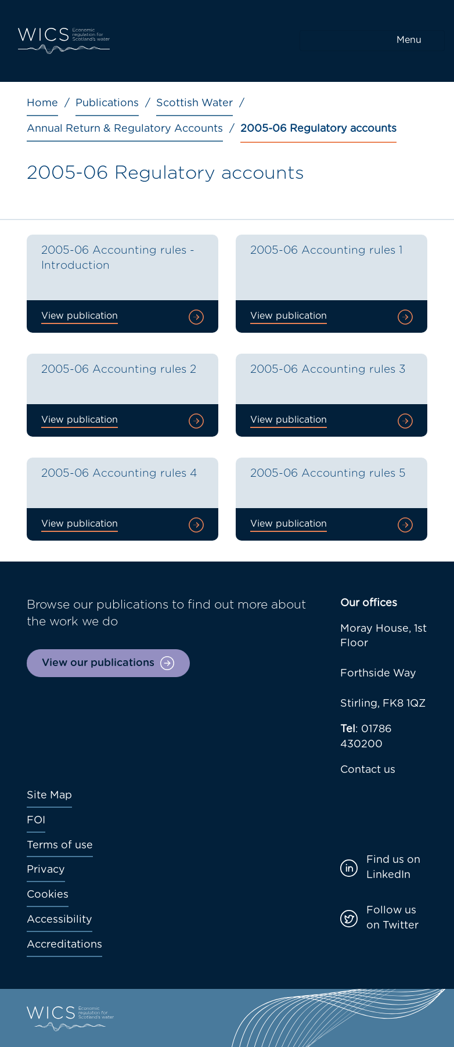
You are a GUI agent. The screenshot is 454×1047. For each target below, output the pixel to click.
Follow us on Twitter (392, 918)
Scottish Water (194, 103)
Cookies (48, 895)
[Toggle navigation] (372, 40)
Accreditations (64, 945)
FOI (36, 820)
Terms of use (60, 845)
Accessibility (59, 920)
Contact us (367, 770)
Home (42, 103)
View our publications (98, 663)
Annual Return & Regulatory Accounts (125, 129)
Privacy (46, 870)
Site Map (49, 795)
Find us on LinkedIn (393, 867)
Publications (107, 103)
